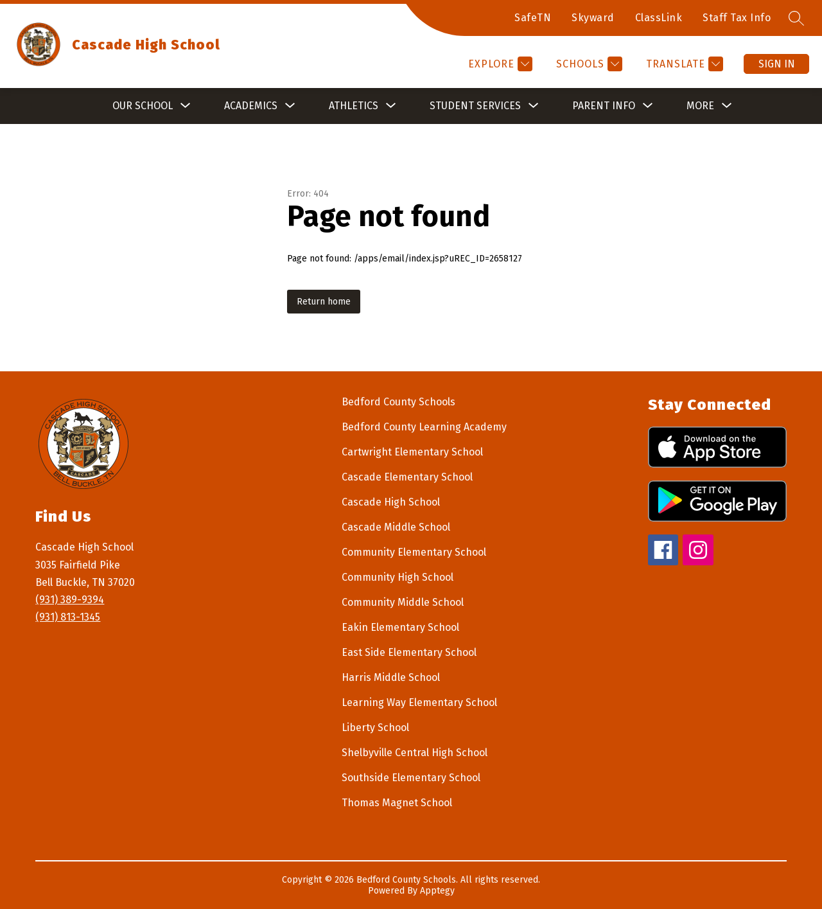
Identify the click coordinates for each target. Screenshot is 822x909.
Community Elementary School (414, 552)
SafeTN (532, 18)
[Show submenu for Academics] (250, 106)
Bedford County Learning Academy (424, 427)
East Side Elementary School (409, 652)
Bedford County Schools (398, 402)
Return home (324, 301)
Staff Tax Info (737, 18)
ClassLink (659, 18)
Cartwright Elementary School (412, 452)
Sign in (776, 64)
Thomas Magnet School (397, 803)
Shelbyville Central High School (414, 752)
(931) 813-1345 (67, 617)
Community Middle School (403, 602)
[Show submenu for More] (700, 106)
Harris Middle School (391, 677)
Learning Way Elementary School (419, 702)
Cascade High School (391, 502)
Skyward (593, 18)
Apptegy (437, 890)
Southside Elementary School (411, 778)
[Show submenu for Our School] (142, 106)
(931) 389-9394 (69, 600)
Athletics (353, 106)
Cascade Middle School (396, 527)
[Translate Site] (683, 64)
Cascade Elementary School (407, 477)
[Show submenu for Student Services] (475, 106)
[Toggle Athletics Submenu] (391, 106)
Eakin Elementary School (400, 627)
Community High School (397, 577)
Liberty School (375, 727)
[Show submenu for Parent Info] (603, 106)
